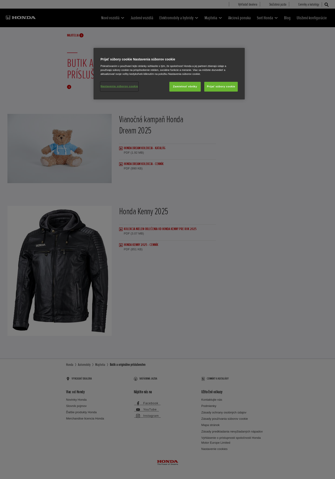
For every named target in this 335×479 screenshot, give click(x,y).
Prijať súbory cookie (221, 86)
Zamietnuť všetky (185, 86)
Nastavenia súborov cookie (119, 86)
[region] (169, 73)
